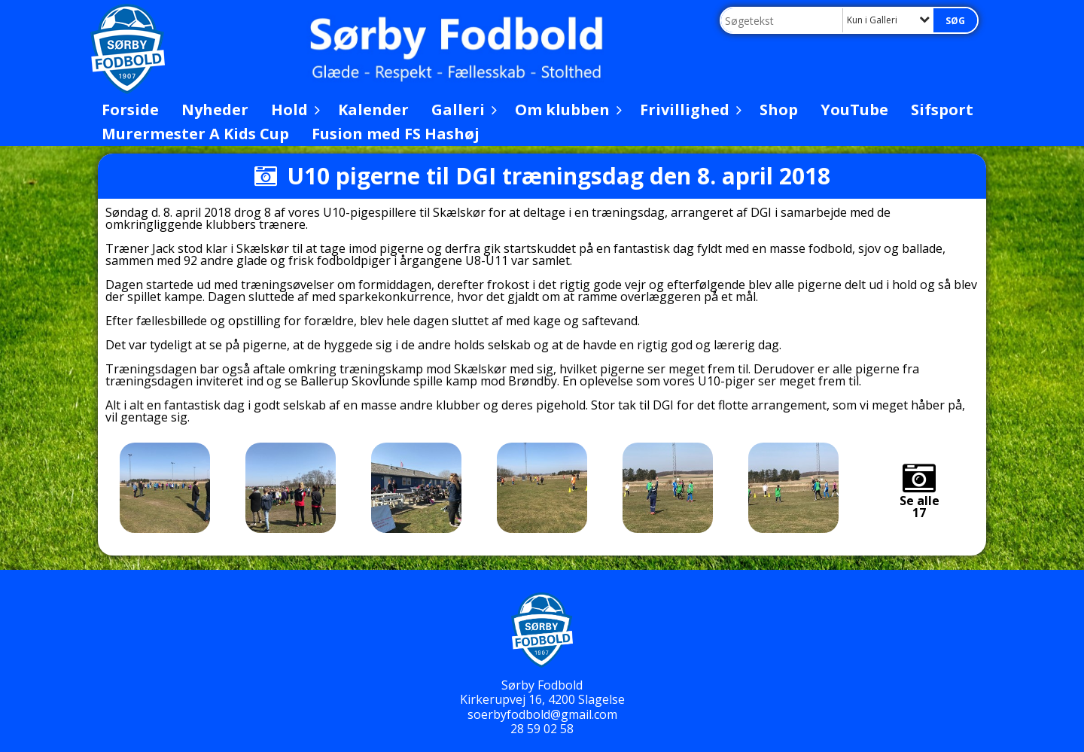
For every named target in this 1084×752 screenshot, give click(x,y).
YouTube (854, 109)
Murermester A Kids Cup (195, 133)
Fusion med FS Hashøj (396, 133)
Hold (293, 109)
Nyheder (214, 109)
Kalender (373, 109)
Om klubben (566, 109)
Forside (130, 109)
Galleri (461, 109)
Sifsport (942, 109)
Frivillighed (688, 109)
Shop (779, 109)
